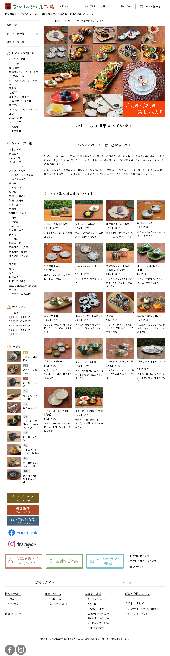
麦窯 (11, 268)
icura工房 (14, 158)
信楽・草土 (15, 204)
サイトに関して (134, 603)
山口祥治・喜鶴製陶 (20, 294)
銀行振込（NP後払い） (98, 613)
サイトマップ (125, 582)
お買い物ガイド (67, 6)
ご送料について (55, 599)
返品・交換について (137, 593)
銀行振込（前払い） (96, 608)
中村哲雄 (14, 238)
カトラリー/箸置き (19, 96)
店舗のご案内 (125, 6)
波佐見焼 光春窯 (18, 251)
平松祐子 (14, 260)
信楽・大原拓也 (17, 196)
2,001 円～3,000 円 (20, 321)
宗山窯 (12, 217)
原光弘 (12, 264)
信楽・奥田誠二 (17, 200)
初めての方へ (13, 593)
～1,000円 (14, 312)
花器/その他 (15, 118)
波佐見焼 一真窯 (18, 247)
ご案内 (10, 599)
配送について (53, 593)
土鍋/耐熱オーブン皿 (20, 101)
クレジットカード (96, 599)
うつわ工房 (15, 162)
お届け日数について (57, 604)
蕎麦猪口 (14, 88)
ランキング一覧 (16, 33)
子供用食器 (15, 130)
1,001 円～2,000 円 (20, 317)
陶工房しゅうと (17, 230)
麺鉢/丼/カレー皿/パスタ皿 (23, 72)
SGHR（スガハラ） (18, 213)
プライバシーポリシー (139, 613)
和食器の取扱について (142, 555)
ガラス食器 (15, 122)
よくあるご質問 (88, 6)
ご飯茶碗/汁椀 (16, 76)
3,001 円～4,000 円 (20, 325)
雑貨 (11, 113)
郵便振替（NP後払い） (98, 618)
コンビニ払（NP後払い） (99, 623)
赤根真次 (14, 153)
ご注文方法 (13, 604)
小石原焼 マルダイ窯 (21, 175)
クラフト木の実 (17, 170)
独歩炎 (12, 234)
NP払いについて (95, 627)
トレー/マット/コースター (23, 109)
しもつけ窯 (15, 187)
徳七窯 (12, 192)
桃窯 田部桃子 (17, 281)
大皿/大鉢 (14, 67)
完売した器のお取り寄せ (143, 561)
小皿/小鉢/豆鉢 (17, 59)
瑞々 (11, 272)
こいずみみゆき (17, 179)
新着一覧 (12, 25)
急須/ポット (15, 92)
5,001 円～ (15, 334)
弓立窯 (12, 289)
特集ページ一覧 (63, 21)
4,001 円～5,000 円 (20, 329)
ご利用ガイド (45, 582)
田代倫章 (14, 221)
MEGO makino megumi (23, 285)
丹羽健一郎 (15, 243)
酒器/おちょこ (16, 105)
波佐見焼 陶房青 (18, 255)
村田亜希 (14, 277)
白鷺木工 (14, 209)
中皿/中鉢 (14, 63)
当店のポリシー (138, 566)
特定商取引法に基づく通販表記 (143, 609)
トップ (47, 21)
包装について (13, 614)
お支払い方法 (93, 593)
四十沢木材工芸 (17, 149)
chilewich (15, 226)
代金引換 (91, 604)
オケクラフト (16, 166)
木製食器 (14, 126)
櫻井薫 (12, 183)
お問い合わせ (107, 6)
